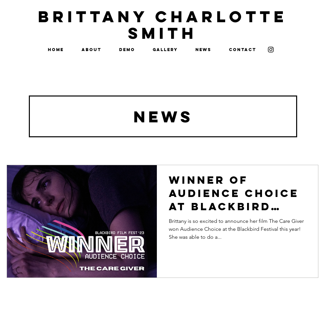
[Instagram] (271, 49)
